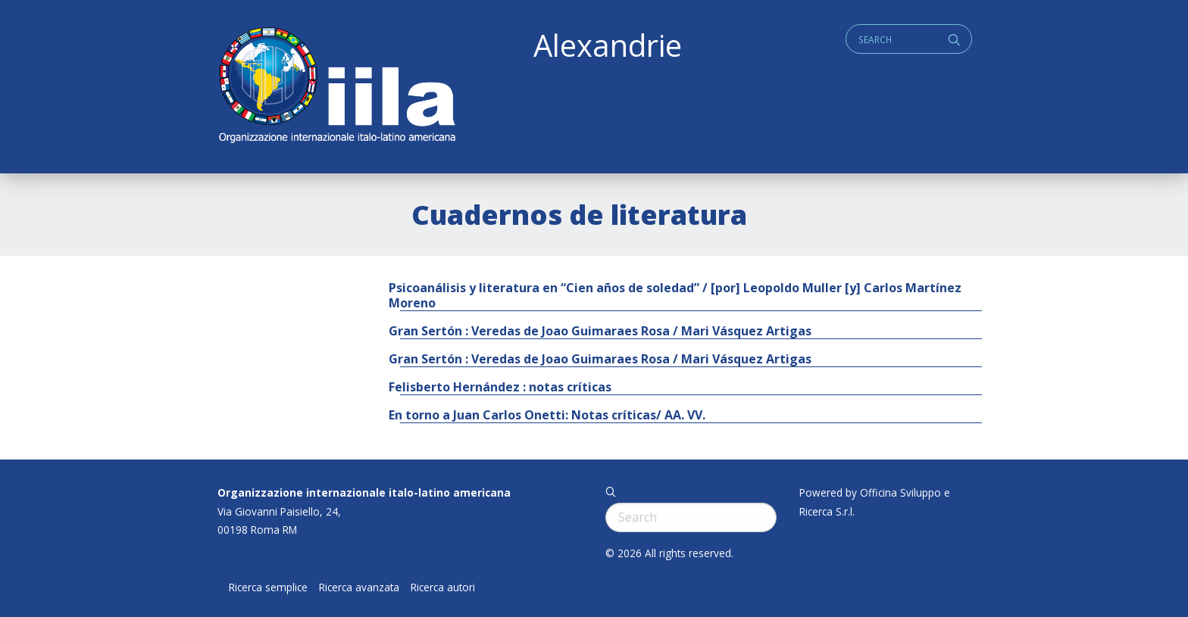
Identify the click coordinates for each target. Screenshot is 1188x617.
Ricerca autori (443, 587)
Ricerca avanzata (359, 587)
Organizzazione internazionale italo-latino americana (364, 492)
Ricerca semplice (268, 587)
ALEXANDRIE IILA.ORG (336, 86)
